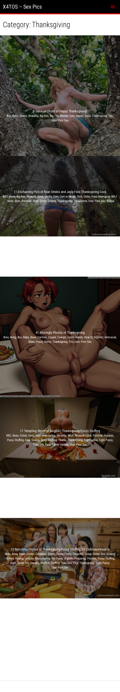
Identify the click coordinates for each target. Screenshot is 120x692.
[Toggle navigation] (112, 7)
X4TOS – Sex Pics (22, 6)
